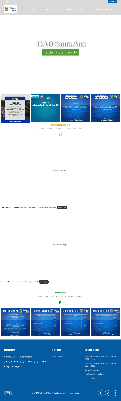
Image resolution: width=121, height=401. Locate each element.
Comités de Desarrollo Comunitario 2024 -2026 (100, 364)
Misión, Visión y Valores (95, 374)
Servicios (68, 9)
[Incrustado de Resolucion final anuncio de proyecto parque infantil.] (60, 244)
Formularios (57, 356)
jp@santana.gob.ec (14, 366)
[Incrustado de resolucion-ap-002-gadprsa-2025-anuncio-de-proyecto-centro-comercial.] (60, 170)
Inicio (23, 9)
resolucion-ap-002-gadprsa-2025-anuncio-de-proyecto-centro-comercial (28, 207)
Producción (90, 378)
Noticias (56, 9)
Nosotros (44, 9)
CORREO (112, 2)
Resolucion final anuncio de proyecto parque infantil (19, 282)
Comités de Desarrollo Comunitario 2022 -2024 (100, 357)
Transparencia (83, 9)
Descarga (62, 207)
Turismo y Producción (103, 9)
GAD (33, 9)
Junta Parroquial (92, 370)
